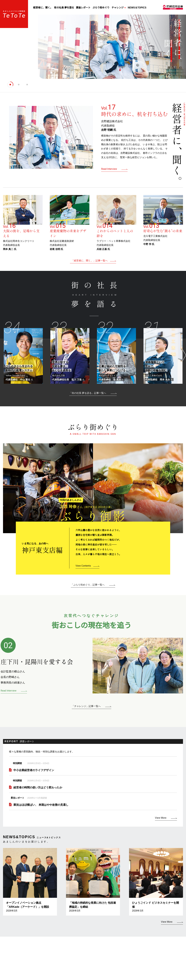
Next (183, 354)
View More (160, 817)
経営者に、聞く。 (42, 7)
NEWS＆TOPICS (137, 7)
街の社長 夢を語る (64, 7)
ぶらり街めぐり (101, 7)
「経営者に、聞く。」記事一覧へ (89, 260)
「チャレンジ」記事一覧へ (86, 706)
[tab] (10, 85)
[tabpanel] (93, 49)
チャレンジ (118, 7)
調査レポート (83, 7)
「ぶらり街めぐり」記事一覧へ (88, 584)
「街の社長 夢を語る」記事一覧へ (87, 393)
